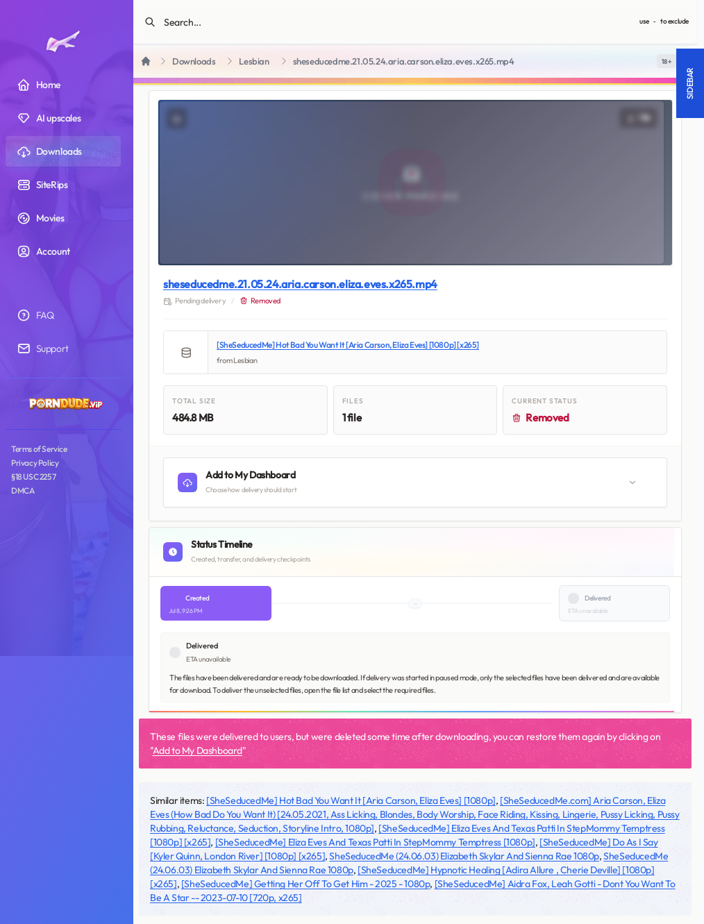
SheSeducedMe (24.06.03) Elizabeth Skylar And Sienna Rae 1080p (464, 856)
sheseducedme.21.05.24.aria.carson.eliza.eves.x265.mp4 (300, 284)
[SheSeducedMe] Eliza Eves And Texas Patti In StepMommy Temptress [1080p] (375, 842)
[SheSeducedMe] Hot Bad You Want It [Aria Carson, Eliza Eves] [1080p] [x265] (348, 344)
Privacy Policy (34, 462)
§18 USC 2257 (33, 476)
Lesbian (254, 61)
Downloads (193, 61)
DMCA (22, 490)
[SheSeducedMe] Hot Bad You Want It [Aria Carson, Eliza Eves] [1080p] (351, 800)
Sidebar (690, 83)
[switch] (666, 61)
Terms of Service (39, 449)
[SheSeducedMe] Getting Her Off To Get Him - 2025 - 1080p (305, 883)
